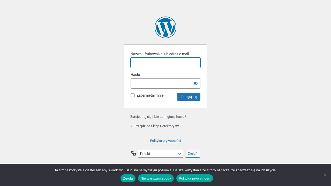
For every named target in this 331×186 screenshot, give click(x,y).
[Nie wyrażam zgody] (324, 174)
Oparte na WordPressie (165, 27)
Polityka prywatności (165, 141)
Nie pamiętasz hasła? (170, 117)
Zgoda (128, 178)
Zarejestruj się (141, 117)
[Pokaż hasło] (195, 83)
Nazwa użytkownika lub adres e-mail (160, 54)
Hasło (135, 75)
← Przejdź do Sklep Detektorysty (154, 126)
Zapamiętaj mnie (150, 95)
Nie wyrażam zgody (156, 178)
